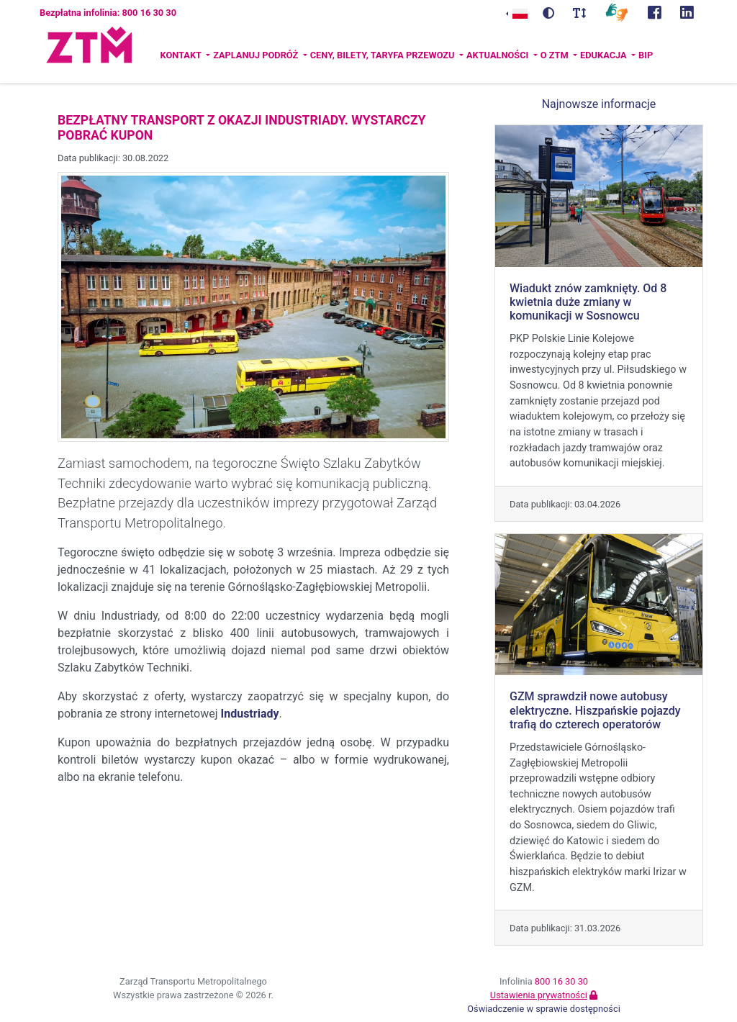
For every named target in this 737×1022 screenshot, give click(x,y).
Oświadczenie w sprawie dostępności (543, 1008)
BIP (645, 55)
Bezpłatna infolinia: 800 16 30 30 (108, 12)
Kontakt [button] (181, 55)
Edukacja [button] (604, 55)
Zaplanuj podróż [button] (256, 55)
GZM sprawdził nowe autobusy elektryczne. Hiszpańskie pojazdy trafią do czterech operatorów (595, 710)
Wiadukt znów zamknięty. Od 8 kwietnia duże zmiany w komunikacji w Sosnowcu (588, 301)
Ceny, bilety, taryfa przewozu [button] (383, 55)
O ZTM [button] (556, 55)
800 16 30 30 (561, 981)
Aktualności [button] (498, 55)
